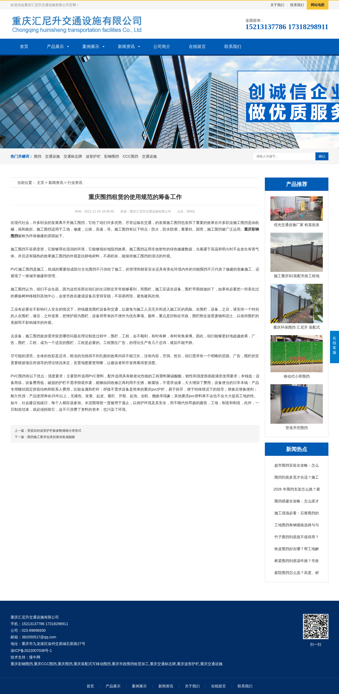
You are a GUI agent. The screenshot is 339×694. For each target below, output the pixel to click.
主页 (40, 182)
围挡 (37, 156)
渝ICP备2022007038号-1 (31, 650)
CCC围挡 (130, 156)
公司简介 (161, 46)
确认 (322, 156)
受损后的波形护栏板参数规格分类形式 (54, 430)
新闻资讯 (126, 46)
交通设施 (52, 156)
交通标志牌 (73, 156)
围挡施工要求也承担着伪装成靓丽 (51, 437)
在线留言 (197, 46)
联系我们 (297, 5)
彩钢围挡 (111, 156)
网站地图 (317, 5)
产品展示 (55, 46)
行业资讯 (75, 182)
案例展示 (90, 46)
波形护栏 (93, 156)
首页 (24, 46)
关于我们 (277, 5)
